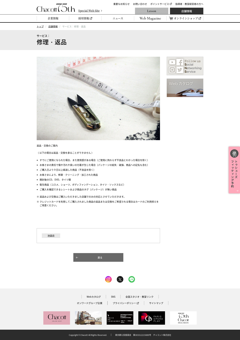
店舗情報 (186, 11)
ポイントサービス (159, 4)
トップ (40, 26)
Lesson (151, 11)
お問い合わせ (140, 4)
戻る (100, 257)
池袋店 (51, 235)
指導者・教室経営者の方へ (189, 4)
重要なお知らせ (121, 4)
